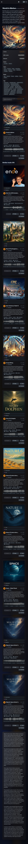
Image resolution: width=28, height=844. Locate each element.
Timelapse (5, 71)
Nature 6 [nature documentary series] (15, 475)
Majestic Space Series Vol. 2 (13, 645)
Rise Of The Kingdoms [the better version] (17, 248)
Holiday (14, 317)
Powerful (20, 76)
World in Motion (10, 132)
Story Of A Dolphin (11, 418)
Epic (4, 76)
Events (13, 68)
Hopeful (5, 77)
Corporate (10, 71)
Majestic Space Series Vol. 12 (13, 702)
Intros (5, 68)
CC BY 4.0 (22, 51)
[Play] (4, 133)
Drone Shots (18, 68)
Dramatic (8, 76)
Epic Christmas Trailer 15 (12, 305)
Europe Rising (9, 362)
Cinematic (5, 63)
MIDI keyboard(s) (20, 98)
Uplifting (16, 76)
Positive (12, 76)
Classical (10, 63)
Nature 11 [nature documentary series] (16, 532)
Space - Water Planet (11, 588)
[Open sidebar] (1, 2)
